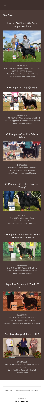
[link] (22, 401)
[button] (5, 5)
